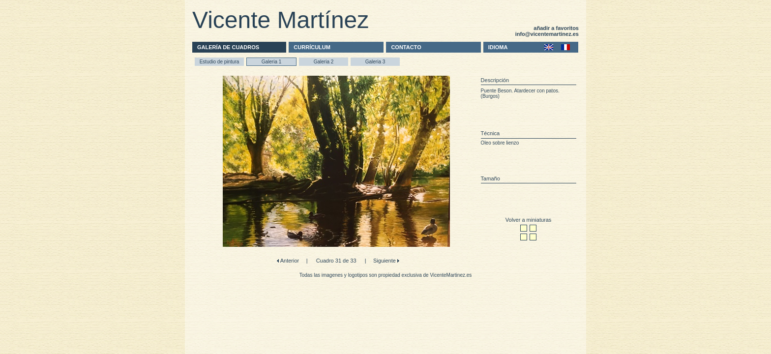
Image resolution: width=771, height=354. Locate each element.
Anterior (289, 261)
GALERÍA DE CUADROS (228, 47)
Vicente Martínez (280, 20)
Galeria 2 (324, 61)
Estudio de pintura (219, 61)
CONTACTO (406, 47)
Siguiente (385, 261)
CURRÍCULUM (312, 47)
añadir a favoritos (556, 28)
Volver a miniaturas (528, 220)
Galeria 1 (272, 61)
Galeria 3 (375, 61)
